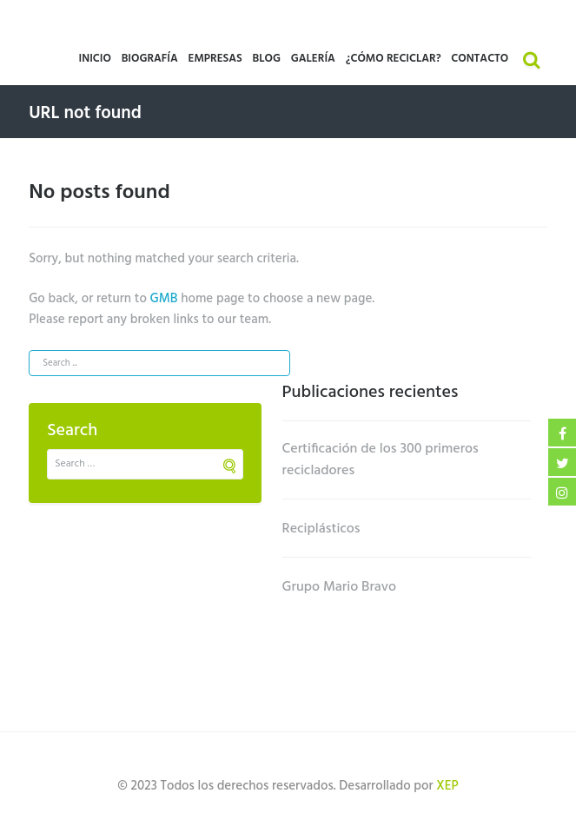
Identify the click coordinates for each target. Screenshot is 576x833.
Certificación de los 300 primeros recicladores (380, 460)
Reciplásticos (321, 529)
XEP (447, 786)
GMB (164, 298)
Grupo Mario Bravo (339, 587)
